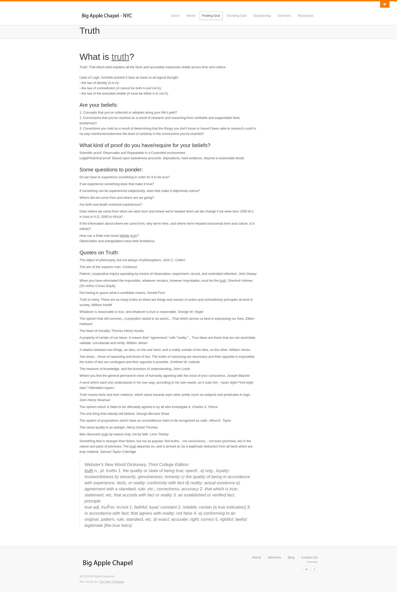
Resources (305, 15)
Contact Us (309, 557)
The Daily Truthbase (111, 581)
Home (190, 15)
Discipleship (262, 15)
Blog (291, 557)
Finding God (211, 15)
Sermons (284, 15)
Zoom (175, 15)
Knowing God (236, 15)
